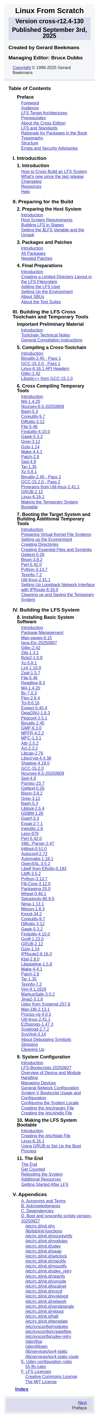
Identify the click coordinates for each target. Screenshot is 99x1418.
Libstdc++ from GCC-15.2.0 (47, 378)
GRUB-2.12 (32, 492)
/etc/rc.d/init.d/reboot (44, 1311)
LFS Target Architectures (44, 113)
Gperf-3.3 (30, 818)
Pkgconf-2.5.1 (34, 718)
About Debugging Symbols (46, 1039)
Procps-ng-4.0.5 (36, 1014)
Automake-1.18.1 (37, 858)
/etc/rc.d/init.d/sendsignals (49, 1306)
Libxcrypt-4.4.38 (36, 758)
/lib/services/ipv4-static (46, 1351)
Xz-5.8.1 (29, 471)
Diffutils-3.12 (33, 421)
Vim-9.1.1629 (33, 989)
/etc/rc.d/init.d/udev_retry (48, 1271)
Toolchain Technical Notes (45, 335)
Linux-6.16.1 (32, 497)
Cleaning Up (32, 1049)
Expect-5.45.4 (34, 708)
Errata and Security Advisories (49, 148)
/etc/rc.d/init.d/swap (43, 1251)
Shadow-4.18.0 (35, 763)
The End (29, 1164)
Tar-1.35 (29, 466)
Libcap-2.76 (32, 753)
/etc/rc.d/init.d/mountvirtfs (48, 1236)
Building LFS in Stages (42, 225)
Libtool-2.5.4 (32, 808)
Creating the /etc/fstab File (45, 1136)
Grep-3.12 (30, 441)
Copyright (22, 67)
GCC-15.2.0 (32, 768)
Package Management (42, 632)
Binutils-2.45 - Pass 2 (41, 477)
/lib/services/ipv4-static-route (52, 1356)
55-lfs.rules (35, 1366)
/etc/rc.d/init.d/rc (40, 1226)
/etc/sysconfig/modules (46, 1326)
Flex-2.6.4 (30, 698)
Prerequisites (33, 118)
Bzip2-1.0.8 (32, 657)
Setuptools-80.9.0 (37, 898)
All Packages (33, 253)
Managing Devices (38, 1083)
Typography (32, 138)
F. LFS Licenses (36, 1371)
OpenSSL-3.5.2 (35, 863)
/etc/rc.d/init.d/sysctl (43, 1291)
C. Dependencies (37, 1211)
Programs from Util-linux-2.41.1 (50, 487)
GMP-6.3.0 (31, 728)
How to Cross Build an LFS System (54, 171)
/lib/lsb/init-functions (43, 1231)
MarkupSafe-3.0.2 (38, 994)
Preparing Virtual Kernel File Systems (56, 534)
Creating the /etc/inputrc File (47, 1108)
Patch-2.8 (30, 457)
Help (25, 191)
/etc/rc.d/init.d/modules (46, 1241)
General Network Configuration (50, 1088)
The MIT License (41, 1382)
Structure (29, 143)
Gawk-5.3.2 (32, 436)
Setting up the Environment (46, 539)
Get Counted (33, 1169)
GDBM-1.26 (32, 813)
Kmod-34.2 (31, 914)
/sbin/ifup (33, 1341)
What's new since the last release (52, 176)
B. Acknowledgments (40, 1206)
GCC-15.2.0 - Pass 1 (40, 363)
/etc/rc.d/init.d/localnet (45, 1286)
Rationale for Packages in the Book (54, 133)
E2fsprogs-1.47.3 (37, 1024)
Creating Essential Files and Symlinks (56, 549)
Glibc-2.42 (30, 373)
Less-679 (30, 833)
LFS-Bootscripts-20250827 (46, 1068)
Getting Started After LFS (44, 1184)
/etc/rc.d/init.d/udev (43, 1246)
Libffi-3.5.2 (31, 873)
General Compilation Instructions (51, 340)
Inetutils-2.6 (32, 828)
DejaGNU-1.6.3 (35, 713)
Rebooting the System (42, 1174)
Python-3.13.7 (34, 569)
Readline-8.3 (33, 683)
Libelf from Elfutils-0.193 (44, 868)
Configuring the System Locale (50, 1103)
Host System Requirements (47, 220)
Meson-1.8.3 (33, 909)
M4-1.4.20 (30, 401)
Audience (30, 108)
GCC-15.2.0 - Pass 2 (40, 482)
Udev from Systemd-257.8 (45, 1004)
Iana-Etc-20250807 (39, 643)
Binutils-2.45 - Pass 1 (41, 358)
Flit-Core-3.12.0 (35, 884)
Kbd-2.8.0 (30, 959)
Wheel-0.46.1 (33, 894)
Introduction (32, 215)
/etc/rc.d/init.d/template (46, 1321)
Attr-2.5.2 (30, 743)
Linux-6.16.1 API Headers (45, 368)
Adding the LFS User (40, 286)
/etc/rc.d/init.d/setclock (46, 1256)
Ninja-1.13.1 (32, 904)
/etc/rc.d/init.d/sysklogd (46, 1296)
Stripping (29, 1044)
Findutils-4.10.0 (35, 431)
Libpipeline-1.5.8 (36, 964)
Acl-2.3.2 (29, 748)
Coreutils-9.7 (33, 416)
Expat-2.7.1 (32, 823)
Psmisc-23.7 (32, 783)
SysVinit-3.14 (33, 1034)
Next (82, 1402)
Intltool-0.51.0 (34, 849)
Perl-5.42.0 (31, 564)
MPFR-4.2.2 (32, 733)
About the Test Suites (41, 302)
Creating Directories (39, 544)
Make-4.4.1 (31, 452)
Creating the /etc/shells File (46, 1113)
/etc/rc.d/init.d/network (46, 1301)
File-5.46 (29, 426)
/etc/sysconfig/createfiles (48, 1331)
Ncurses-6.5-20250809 (42, 406)
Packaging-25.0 (35, 889)
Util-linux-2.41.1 (35, 580)
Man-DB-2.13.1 (35, 1009)
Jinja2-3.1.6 (32, 999)
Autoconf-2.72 (34, 853)
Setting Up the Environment (47, 291)
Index (22, 1389)
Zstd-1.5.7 (30, 673)
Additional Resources (41, 1179)
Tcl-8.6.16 (30, 703)
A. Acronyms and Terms (43, 1201)
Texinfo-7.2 (31, 575)
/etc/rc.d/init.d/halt (41, 1316)
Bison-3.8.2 (32, 559)
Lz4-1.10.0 (31, 668)
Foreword (30, 103)
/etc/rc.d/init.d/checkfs (45, 1261)
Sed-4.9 (28, 461)
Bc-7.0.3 (29, 693)
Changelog (31, 181)
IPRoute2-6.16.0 (36, 954)
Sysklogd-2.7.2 (35, 1029)
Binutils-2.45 (32, 723)
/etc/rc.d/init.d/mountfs (46, 1266)
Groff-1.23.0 (32, 939)
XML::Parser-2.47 (37, 843)
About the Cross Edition (43, 123)
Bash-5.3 (29, 411)
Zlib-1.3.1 (30, 653)
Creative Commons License (51, 1376)
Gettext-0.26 (32, 554)
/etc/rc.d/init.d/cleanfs (45, 1276)
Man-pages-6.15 (36, 638)
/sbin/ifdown (36, 1346)
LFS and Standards (39, 128)
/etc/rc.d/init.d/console (45, 1281)
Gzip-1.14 (30, 447)
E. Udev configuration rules (46, 1361)
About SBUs (32, 296)
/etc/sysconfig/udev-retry (48, 1336)
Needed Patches (36, 258)
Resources (31, 186)
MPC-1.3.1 (31, 738)
